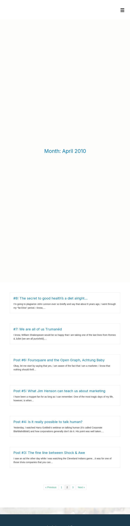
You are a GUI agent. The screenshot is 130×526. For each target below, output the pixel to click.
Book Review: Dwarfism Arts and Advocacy (60, 509)
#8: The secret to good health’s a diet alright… (50, 231)
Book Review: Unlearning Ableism (55, 468)
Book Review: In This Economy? (54, 492)
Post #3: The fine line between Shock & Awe (49, 385)
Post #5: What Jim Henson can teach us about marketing (59, 323)
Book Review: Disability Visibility (54, 498)
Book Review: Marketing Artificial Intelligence (61, 515)
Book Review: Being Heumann (53, 521)
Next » (81, 419)
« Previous (50, 419)
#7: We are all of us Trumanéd (37, 262)
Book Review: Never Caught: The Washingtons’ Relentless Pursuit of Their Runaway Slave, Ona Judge (63, 477)
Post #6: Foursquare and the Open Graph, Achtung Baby (59, 292)
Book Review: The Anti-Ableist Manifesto (59, 504)
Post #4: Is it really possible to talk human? (47, 354)
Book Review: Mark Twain (50, 487)
